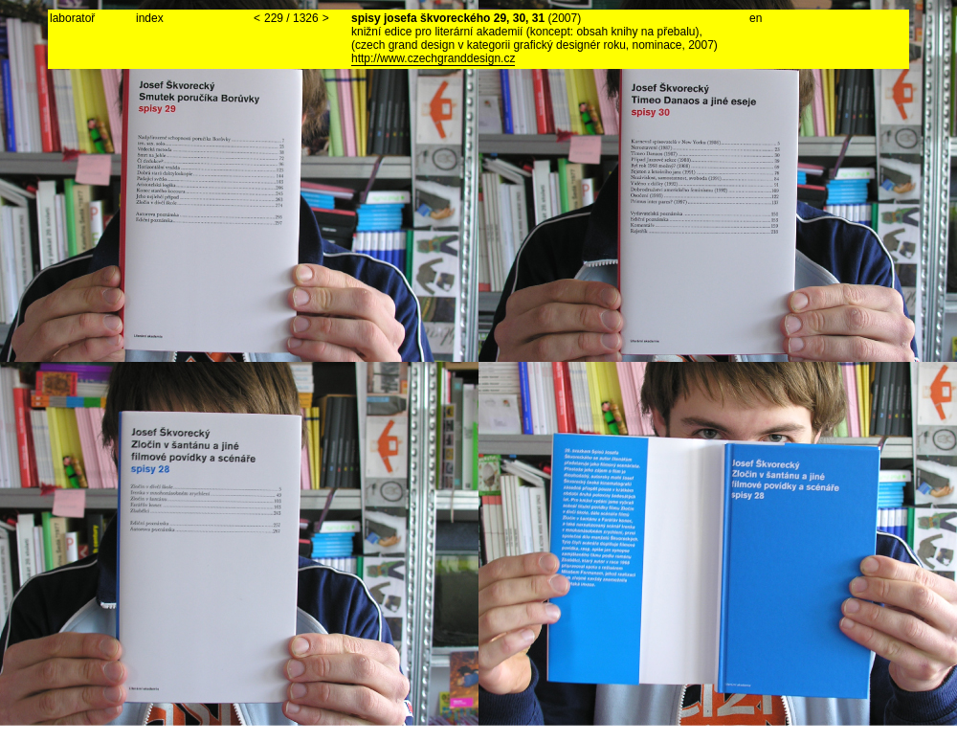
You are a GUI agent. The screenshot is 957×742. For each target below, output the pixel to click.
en (755, 18)
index (150, 18)
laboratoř (72, 18)
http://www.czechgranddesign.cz (433, 58)
